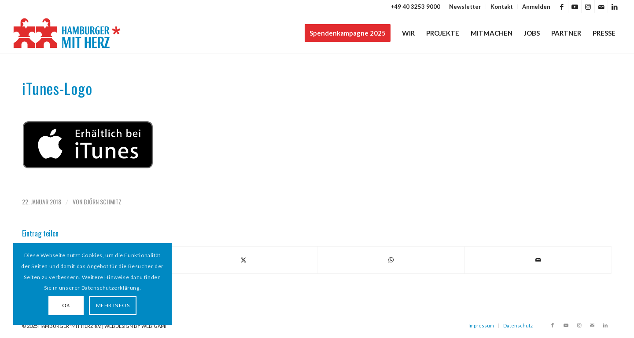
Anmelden (536, 6)
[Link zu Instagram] (588, 6)
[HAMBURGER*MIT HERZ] (67, 33)
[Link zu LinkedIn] (614, 6)
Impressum (481, 325)
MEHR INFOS (113, 305)
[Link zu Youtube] (574, 6)
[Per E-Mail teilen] (538, 260)
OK (66, 305)
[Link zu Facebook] (561, 6)
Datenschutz (518, 325)
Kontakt (501, 6)
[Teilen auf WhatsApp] (390, 260)
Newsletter (465, 6)
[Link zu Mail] (601, 6)
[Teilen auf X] (243, 260)
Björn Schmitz (103, 201)
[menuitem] (465, 6)
